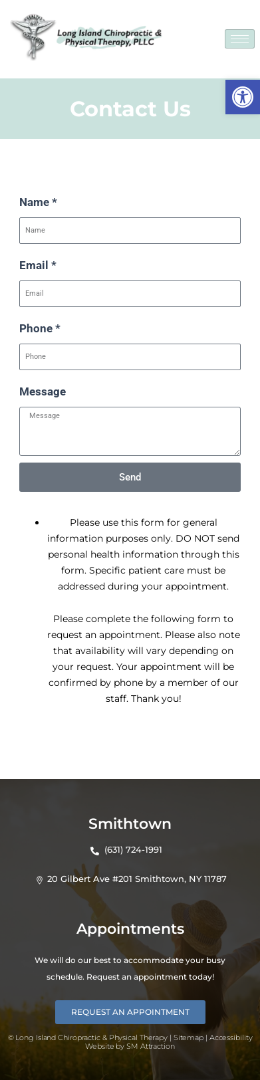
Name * (38, 202)
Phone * (40, 328)
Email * (38, 265)
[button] (242, 97)
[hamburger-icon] (240, 39)
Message (42, 391)
